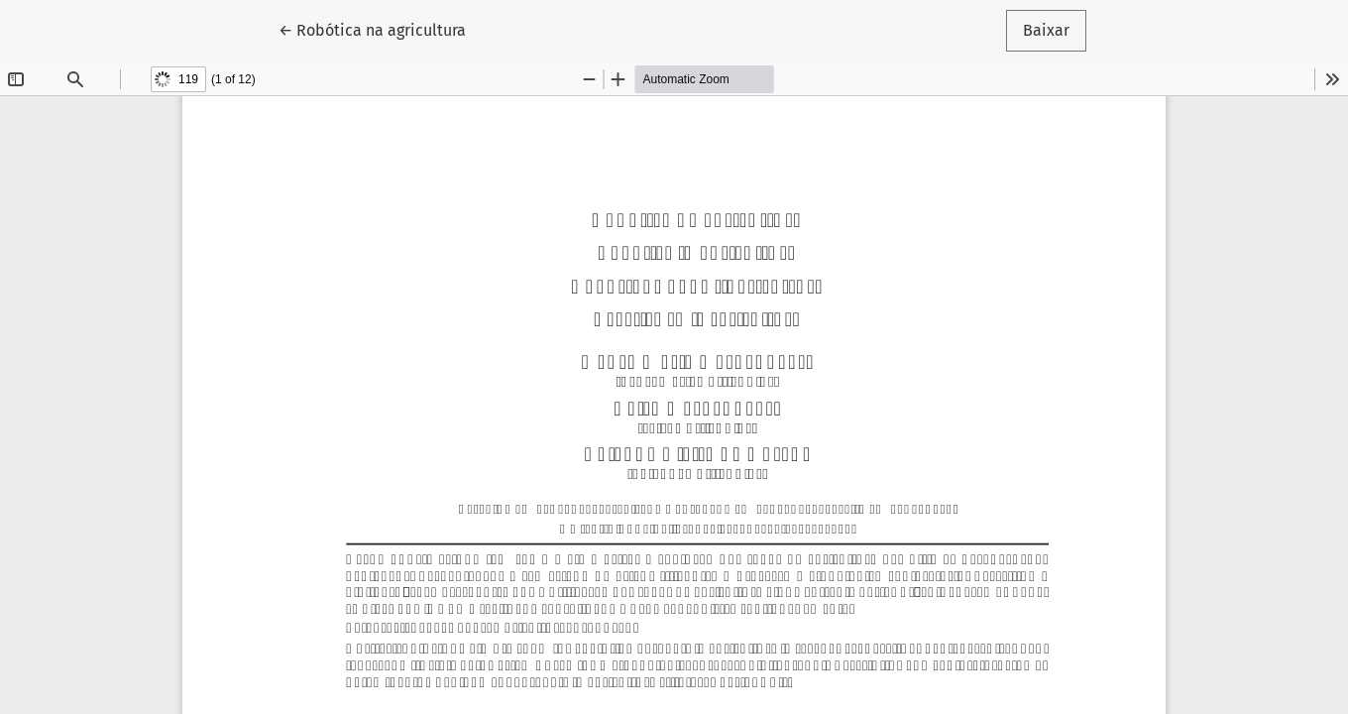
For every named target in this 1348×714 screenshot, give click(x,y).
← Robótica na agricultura (381, 29)
